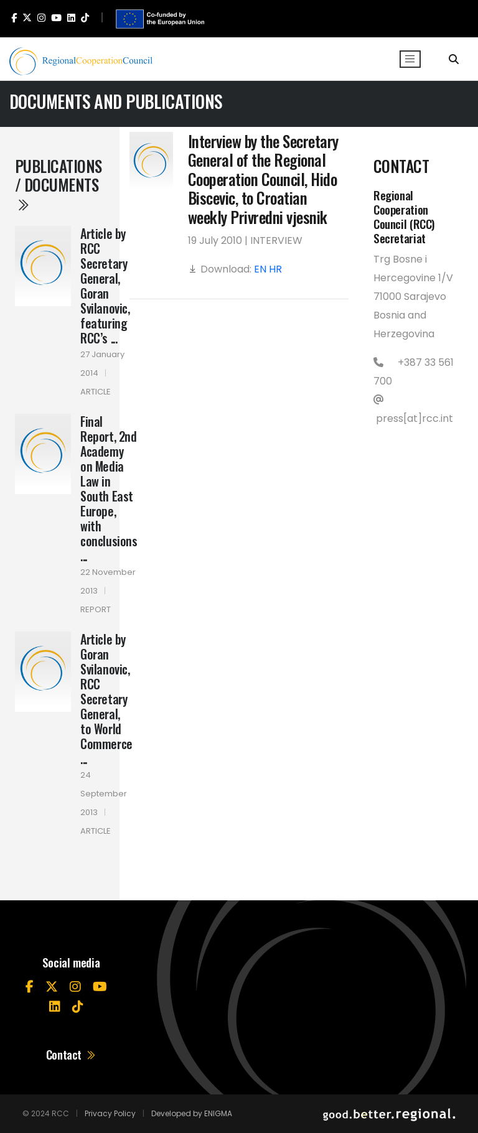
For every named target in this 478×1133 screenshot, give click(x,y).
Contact (71, 1054)
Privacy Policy (110, 1113)
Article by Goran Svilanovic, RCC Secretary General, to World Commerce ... (106, 699)
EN (260, 269)
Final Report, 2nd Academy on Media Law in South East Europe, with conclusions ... (109, 488)
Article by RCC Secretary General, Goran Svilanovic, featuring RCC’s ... (105, 285)
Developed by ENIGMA (191, 1113)
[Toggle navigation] (410, 59)
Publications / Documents (58, 183)
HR (275, 269)
